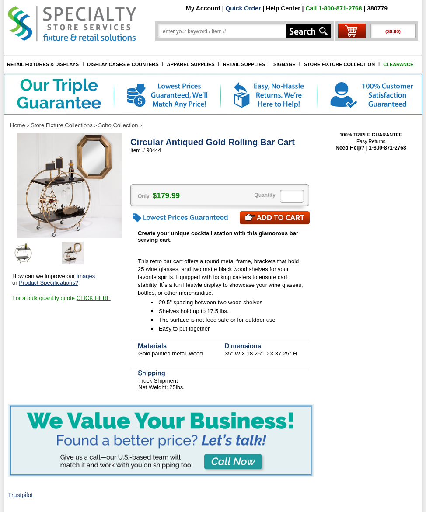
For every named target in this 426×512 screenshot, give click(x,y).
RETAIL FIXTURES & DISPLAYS (43, 64)
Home (17, 125)
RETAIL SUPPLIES (244, 64)
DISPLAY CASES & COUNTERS (122, 64)
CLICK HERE (94, 298)
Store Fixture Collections (62, 125)
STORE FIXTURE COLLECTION (339, 64)
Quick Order (243, 8)
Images (86, 276)
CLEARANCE (398, 64)
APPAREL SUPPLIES (191, 64)
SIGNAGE (284, 64)
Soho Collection (118, 125)
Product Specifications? (48, 282)
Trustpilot (20, 494)
